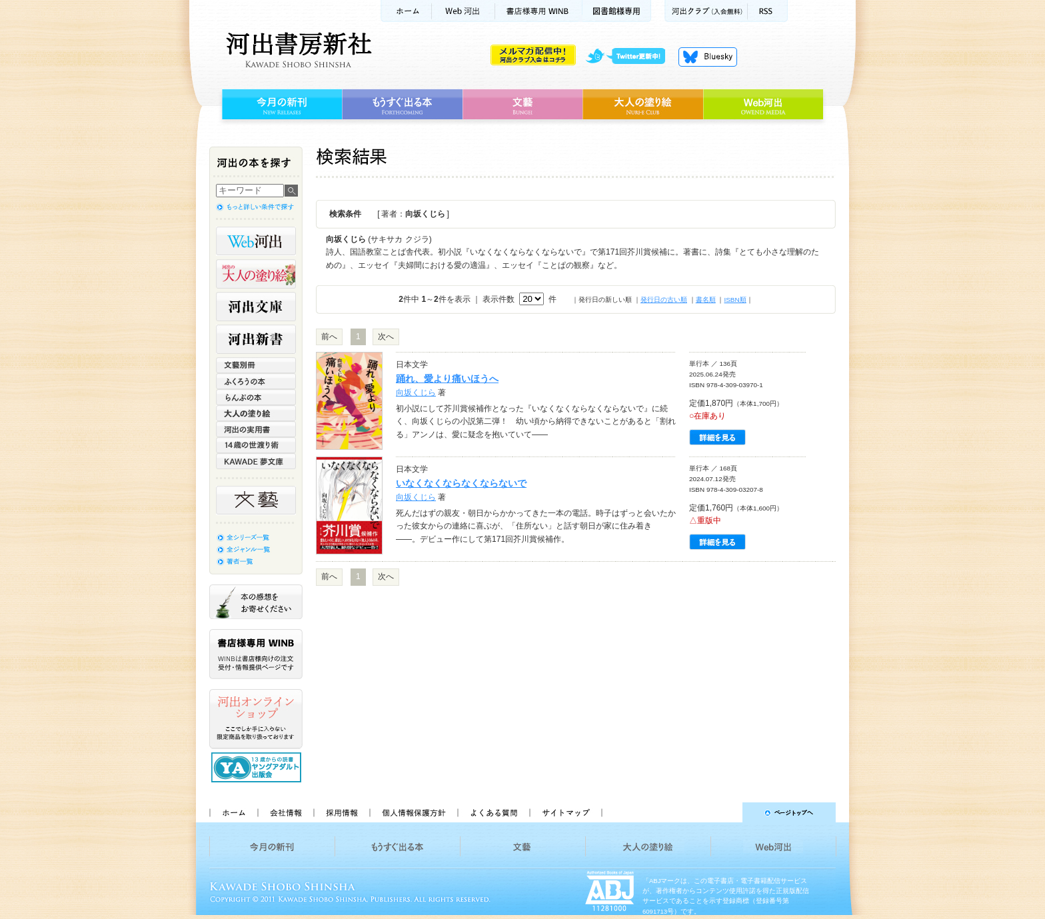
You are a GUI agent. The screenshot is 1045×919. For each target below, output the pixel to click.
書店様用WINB (538, 11)
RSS (768, 11)
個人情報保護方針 (413, 812)
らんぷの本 (256, 397)
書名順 (706, 299)
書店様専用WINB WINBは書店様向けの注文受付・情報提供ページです (256, 654)
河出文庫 (256, 306)
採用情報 (341, 812)
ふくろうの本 (256, 381)
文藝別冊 (256, 365)
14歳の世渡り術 (256, 445)
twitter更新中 (630, 56)
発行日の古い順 (663, 299)
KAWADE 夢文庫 (256, 461)
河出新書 (256, 339)
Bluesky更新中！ (707, 56)
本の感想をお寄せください (256, 601)
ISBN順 (735, 299)
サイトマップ (565, 812)
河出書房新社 (297, 50)
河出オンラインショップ (256, 719)
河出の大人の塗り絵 (256, 274)
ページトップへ (725, 812)
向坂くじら (416, 392)
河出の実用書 (256, 429)
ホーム (406, 11)
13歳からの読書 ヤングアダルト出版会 (258, 767)
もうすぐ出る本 (402, 105)
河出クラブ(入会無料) (706, 11)
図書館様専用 (616, 11)
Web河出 (463, 11)
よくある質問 (493, 812)
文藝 (522, 105)
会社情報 (285, 812)
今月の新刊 (280, 105)
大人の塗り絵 (642, 105)
